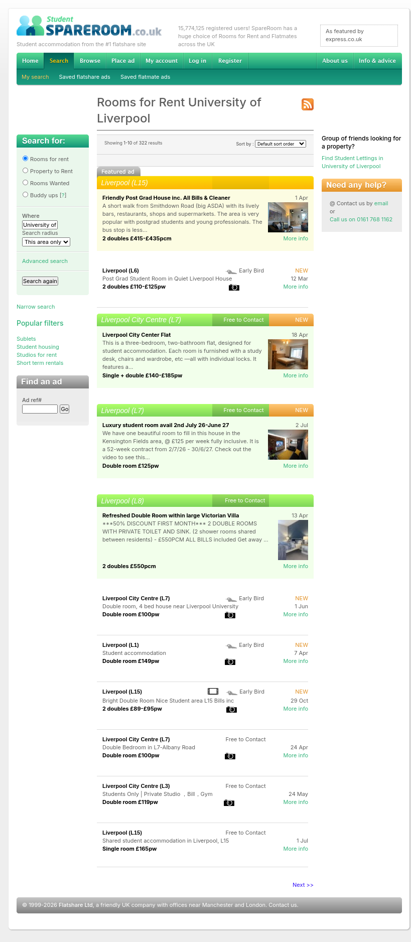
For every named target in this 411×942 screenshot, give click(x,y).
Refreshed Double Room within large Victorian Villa (170, 515)
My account (161, 61)
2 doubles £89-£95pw (132, 708)
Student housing (38, 346)
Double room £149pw (130, 660)
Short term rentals (40, 362)
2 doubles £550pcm (129, 566)
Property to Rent (47, 171)
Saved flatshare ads (84, 76)
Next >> (303, 884)
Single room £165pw (129, 848)
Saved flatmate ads (145, 76)
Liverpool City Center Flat (136, 334)
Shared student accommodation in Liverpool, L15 (166, 840)
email (381, 203)
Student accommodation (134, 652)
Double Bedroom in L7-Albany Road (148, 747)
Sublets (26, 338)
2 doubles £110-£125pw (134, 286)
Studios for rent (37, 354)
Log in (197, 61)
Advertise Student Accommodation (123, 61)
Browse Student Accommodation (90, 61)
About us (334, 61)
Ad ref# (32, 399)
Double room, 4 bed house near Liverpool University (170, 606)
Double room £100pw (131, 614)
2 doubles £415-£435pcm (137, 238)
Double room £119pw (130, 801)
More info (295, 238)
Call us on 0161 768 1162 (361, 219)
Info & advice (377, 61)
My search (35, 76)
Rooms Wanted (45, 183)
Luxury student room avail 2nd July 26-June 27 (165, 425)
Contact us (282, 904)
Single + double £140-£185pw (142, 375)
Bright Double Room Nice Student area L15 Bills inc (168, 700)
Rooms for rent (45, 159)
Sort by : (271, 144)
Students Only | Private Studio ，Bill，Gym (157, 793)
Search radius (40, 232)
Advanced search (45, 260)
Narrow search (36, 306)
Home (30, 61)
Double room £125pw (130, 465)
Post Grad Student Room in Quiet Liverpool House (167, 278)
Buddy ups (40, 195)
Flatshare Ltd (76, 904)
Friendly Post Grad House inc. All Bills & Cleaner (166, 197)
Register (230, 61)
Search (59, 61)
